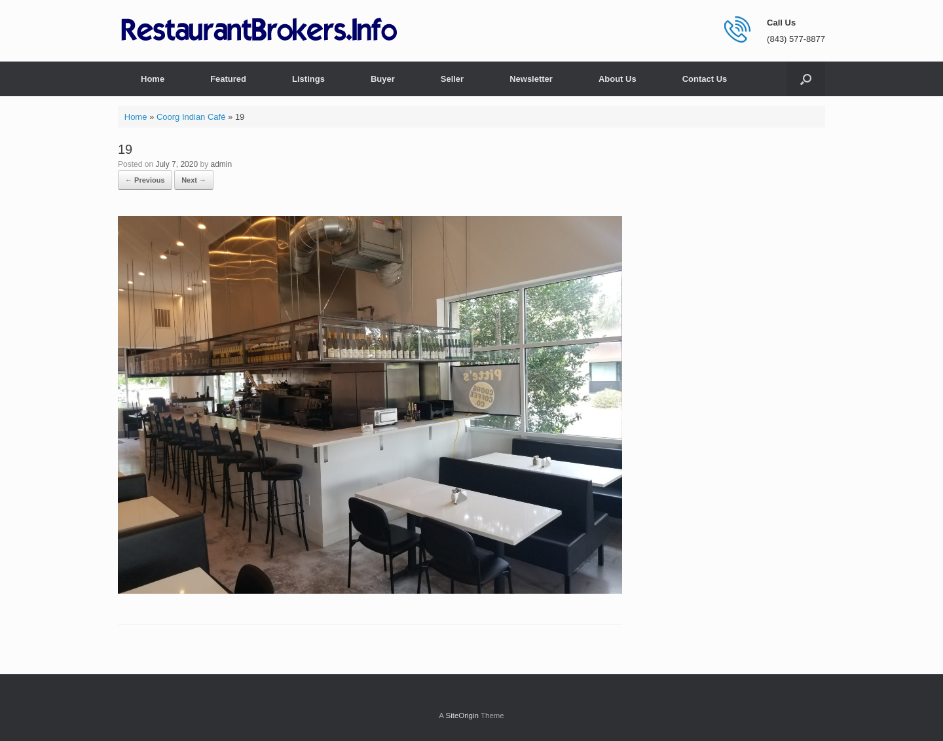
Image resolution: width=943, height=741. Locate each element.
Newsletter (531, 79)
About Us (618, 79)
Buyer (383, 79)
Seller (452, 79)
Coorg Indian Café (191, 117)
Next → (193, 180)
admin (221, 164)
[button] (805, 79)
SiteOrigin (462, 715)
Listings (308, 79)
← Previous (145, 180)
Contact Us (705, 79)
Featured (228, 79)
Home (152, 79)
